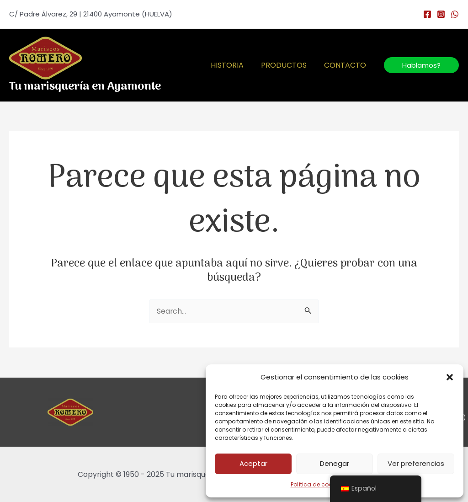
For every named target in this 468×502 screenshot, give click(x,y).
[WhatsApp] (455, 14)
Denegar (334, 463)
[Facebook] (427, 14)
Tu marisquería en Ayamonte (85, 86)
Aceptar (253, 463)
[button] (449, 377)
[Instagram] (441, 14)
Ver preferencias (416, 463)
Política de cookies (317, 484)
